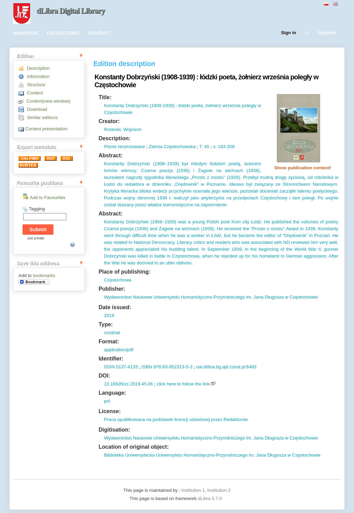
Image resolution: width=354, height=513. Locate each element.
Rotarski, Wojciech (122, 129)
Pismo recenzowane (124, 146)
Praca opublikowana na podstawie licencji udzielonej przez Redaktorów (176, 419)
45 (206, 146)
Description (38, 68)
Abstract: (110, 155)
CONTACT (99, 33)
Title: (104, 97)
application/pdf (118, 349)
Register (327, 33)
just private (36, 238)
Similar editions (42, 117)
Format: (108, 341)
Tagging (37, 208)
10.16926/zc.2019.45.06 (128, 383)
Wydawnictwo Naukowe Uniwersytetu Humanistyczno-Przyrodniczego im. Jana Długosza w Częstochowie (211, 297)
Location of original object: (133, 447)
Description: (114, 138)
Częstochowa (117, 279)
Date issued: (114, 307)
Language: (112, 393)
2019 (109, 315)
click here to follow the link (183, 383)
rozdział (112, 332)
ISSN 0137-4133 (121, 366)
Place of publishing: (124, 272)
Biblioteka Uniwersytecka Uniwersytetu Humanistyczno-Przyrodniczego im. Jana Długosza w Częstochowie (212, 455)
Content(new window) (48, 101)
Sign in (288, 33)
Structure (36, 84)
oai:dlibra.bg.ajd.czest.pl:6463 (226, 366)
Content (35, 92)
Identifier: (110, 358)
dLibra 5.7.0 (210, 498)
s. (214, 146)
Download (37, 109)
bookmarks (44, 275)
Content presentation (46, 128)
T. (201, 146)
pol (107, 401)
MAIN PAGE (26, 33)
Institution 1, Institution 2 (206, 490)
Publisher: (111, 289)
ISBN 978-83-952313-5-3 (166, 366)
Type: (105, 324)
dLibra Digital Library (71, 10)
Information (38, 76)
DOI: (104, 376)
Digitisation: (114, 430)
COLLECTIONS (63, 33)
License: (109, 411)
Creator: (109, 121)
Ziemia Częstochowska (172, 146)
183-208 (226, 146)
